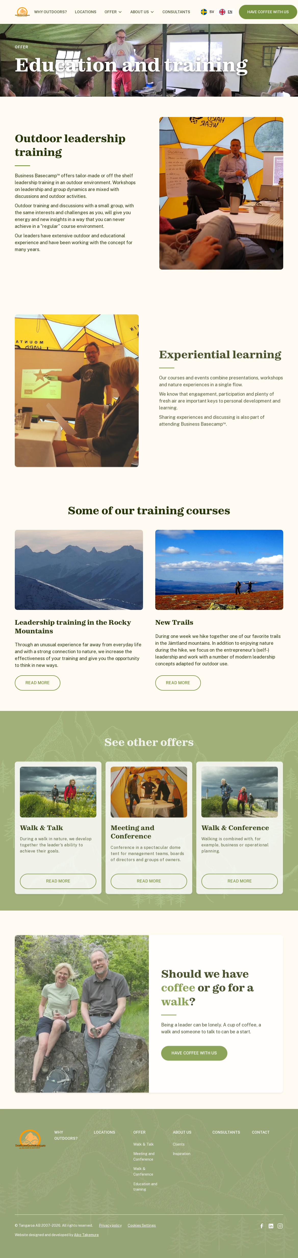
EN (225, 12)
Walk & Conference (143, 1171)
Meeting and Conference (143, 1156)
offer (111, 12)
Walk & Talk (143, 1144)
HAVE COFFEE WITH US (194, 1060)
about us (139, 12)
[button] (113, 12)
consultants (176, 12)
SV (207, 12)
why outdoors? (65, 1135)
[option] (207, 12)
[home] (22, 12)
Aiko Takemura (86, 1235)
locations (85, 12)
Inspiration (181, 1153)
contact (261, 1132)
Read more (37, 682)
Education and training (145, 1187)
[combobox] (226, 12)
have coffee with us (268, 12)
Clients (179, 1144)
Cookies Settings (142, 1225)
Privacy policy (110, 1225)
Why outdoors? (50, 12)
